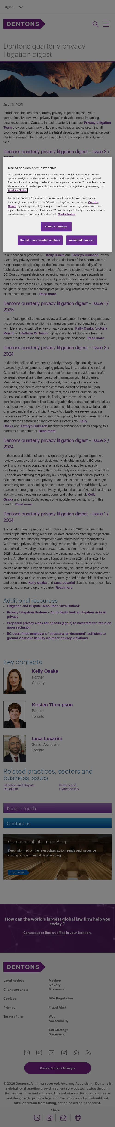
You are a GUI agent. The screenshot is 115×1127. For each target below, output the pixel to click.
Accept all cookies (81, 240)
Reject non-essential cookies (40, 240)
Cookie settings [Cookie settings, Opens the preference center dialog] (56, 226)
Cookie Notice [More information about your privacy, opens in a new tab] (67, 214)
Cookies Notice (17, 190)
